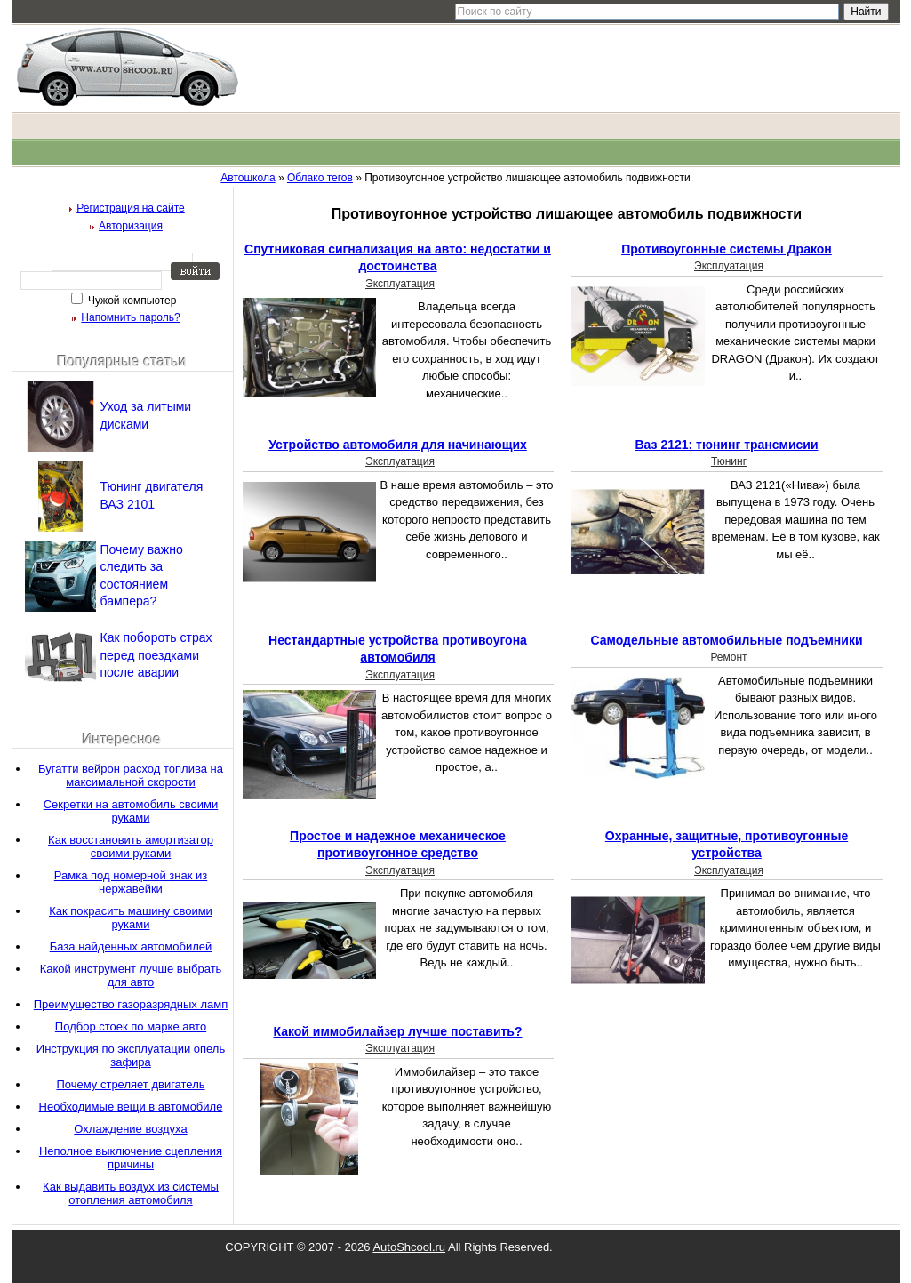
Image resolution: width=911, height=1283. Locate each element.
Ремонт (728, 657)
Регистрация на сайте (130, 208)
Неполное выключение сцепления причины (130, 1157)
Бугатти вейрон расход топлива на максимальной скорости (130, 775)
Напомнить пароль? (130, 317)
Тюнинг (729, 461)
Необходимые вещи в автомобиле (131, 1106)
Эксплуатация (400, 283)
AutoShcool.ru (408, 1247)
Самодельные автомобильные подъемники (726, 640)
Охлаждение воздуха (130, 1128)
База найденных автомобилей (131, 946)
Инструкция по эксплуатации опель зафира (130, 1055)
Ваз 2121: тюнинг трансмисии (726, 444)
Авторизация (131, 226)
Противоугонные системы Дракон (726, 249)
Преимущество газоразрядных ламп (131, 1004)
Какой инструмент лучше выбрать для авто (131, 975)
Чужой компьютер (131, 300)
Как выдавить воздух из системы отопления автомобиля (131, 1193)
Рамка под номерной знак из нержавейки (130, 882)
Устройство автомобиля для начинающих (397, 444)
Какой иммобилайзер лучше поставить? (397, 1031)
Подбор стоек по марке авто (130, 1026)
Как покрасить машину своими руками (130, 917)
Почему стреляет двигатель (130, 1084)
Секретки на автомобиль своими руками (131, 811)
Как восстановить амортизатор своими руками (130, 846)
